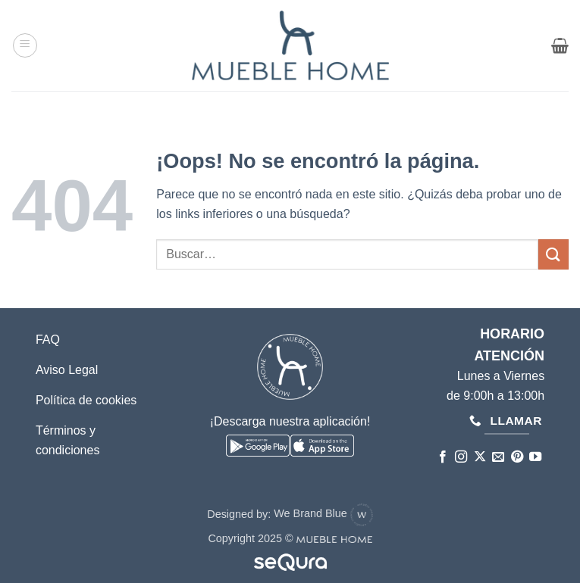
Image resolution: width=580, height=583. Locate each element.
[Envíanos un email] (498, 457)
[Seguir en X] (479, 457)
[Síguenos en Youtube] (535, 457)
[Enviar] (553, 254)
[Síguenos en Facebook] (442, 457)
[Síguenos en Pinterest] (516, 457)
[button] (25, 45)
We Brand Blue (323, 513)
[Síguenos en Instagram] (461, 457)
